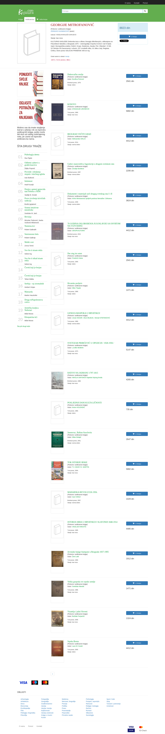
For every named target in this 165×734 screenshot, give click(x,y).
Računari (89, 704)
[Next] (53, 674)
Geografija (45, 701)
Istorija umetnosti (47, 713)
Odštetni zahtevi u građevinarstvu (32, 164)
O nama (128, 3)
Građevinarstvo (46, 704)
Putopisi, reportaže (92, 701)
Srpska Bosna (73, 641)
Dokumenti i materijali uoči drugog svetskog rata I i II (89, 194)
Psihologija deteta (32, 154)
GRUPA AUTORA (78, 231)
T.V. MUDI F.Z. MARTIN (80, 467)
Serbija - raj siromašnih (34, 284)
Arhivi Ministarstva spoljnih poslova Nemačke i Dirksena (92, 198)
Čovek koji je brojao (33, 267)
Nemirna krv (30, 226)
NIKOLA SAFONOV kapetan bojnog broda (87, 377)
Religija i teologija (92, 706)
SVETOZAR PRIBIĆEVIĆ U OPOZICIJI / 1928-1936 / (90, 343)
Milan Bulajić (76, 437)
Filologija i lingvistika (28, 713)
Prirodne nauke (67, 715)
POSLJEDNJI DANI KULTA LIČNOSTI (84, 403)
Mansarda (29, 292)
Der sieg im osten (74, 253)
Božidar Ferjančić (78, 616)
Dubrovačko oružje (75, 74)
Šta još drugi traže (23, 326)
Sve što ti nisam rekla (33, 250)
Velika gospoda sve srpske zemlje (81, 582)
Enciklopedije (25, 708)
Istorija (67, 56)
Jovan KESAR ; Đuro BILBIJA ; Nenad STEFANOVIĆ (91, 318)
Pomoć (145, 3)
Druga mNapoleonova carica (34, 301)
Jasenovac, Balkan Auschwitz (79, 432)
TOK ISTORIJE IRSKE (77, 462)
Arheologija (25, 699)
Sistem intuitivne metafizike (32, 208)
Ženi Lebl (75, 556)
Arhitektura (24, 701)
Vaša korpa (42, 19)
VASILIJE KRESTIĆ (79, 527)
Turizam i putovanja (114, 704)
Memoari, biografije (69, 701)
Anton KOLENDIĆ (78, 407)
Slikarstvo (89, 713)
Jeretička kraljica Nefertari (31, 309)
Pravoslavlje (66, 710)
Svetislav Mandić (78, 586)
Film (22, 710)
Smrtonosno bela (31, 234)
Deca (22, 704)
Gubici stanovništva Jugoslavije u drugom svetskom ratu (90, 164)
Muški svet (29, 242)
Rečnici (88, 708)
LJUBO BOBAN (77, 348)
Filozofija (24, 715)
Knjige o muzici (46, 715)
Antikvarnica (29, 19)
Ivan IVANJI (76, 497)
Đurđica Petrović (78, 79)
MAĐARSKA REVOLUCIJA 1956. (82, 492)
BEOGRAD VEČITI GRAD (79, 134)
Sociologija (90, 715)
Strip (108, 701)
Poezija (64, 704)
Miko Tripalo (76, 288)
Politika (64, 706)
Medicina (65, 699)
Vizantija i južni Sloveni (77, 611)
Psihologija (90, 699)
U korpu (133, 37)
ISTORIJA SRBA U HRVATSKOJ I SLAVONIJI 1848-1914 (92, 522)
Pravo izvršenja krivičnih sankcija (35, 199)
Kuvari (43, 717)
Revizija (28, 217)
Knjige (20, 19)
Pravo (64, 708)
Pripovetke (65, 713)
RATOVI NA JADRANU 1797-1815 (82, 373)
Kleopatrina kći (31, 317)
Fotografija (45, 699)
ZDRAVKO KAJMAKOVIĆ (60, 31)
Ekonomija (24, 706)
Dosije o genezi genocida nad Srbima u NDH (35, 190)
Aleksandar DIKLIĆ (79, 139)
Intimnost (28, 181)
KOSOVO (71, 104)
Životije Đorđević (78, 169)
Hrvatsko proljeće (74, 283)
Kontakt (136, 3)
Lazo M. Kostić (77, 646)
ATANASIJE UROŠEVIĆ (80, 109)
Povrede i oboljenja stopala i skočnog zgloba (35, 173)
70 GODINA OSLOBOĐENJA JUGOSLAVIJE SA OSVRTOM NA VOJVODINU (93, 224)
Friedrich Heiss (77, 258)
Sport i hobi (111, 699)
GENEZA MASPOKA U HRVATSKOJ (83, 313)
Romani (88, 710)
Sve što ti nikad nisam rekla (34, 259)
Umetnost (110, 706)
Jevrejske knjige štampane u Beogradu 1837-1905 (88, 552)
